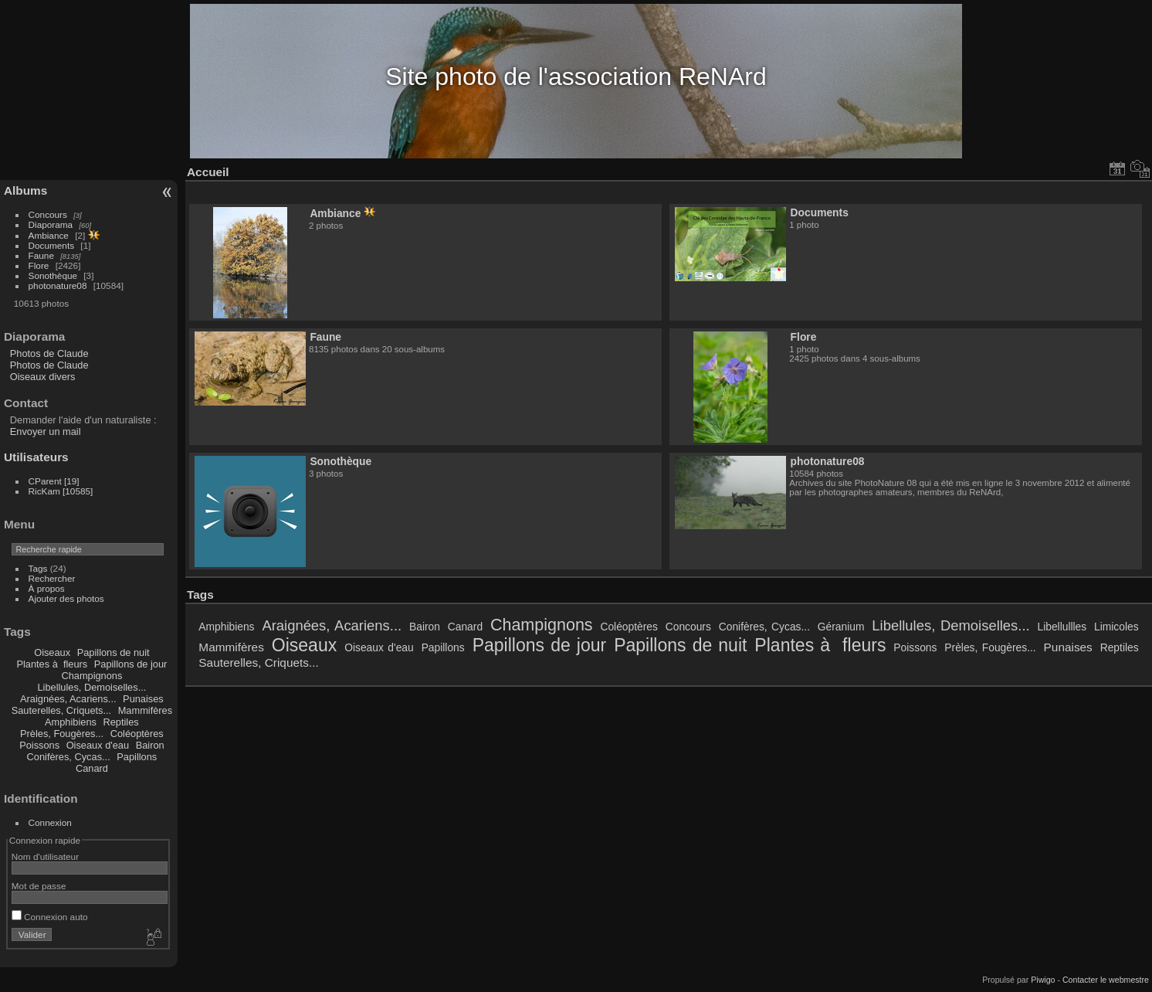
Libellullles (1061, 626)
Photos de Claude (49, 353)
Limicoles (1116, 626)
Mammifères (145, 710)
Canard (92, 768)
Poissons (39, 745)
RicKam (61, 491)
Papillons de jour (131, 664)
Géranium (841, 626)
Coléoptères (137, 733)
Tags (38, 568)
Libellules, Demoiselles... (91, 687)
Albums (25, 190)
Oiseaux (52, 652)
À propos (47, 588)
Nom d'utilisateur (45, 856)
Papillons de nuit (113, 652)
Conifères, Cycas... (68, 757)
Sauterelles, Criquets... (61, 710)
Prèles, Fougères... (61, 733)
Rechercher (52, 578)
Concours (48, 214)
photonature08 (58, 285)
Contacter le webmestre (1105, 979)
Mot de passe (39, 886)
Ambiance (49, 235)
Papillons (137, 757)
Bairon (150, 745)
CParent (54, 481)
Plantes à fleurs (51, 664)
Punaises (143, 699)
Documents (52, 245)
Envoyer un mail (45, 431)
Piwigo (1043, 979)
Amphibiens (71, 722)
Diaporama (51, 224)
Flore (39, 265)
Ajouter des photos (66, 598)
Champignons (91, 675)
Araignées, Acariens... (68, 699)
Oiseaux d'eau (97, 745)
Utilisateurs (36, 457)
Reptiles (121, 722)
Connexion (50, 822)
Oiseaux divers (43, 376)
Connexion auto (50, 917)
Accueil (208, 171)
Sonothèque (53, 275)
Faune (41, 255)
